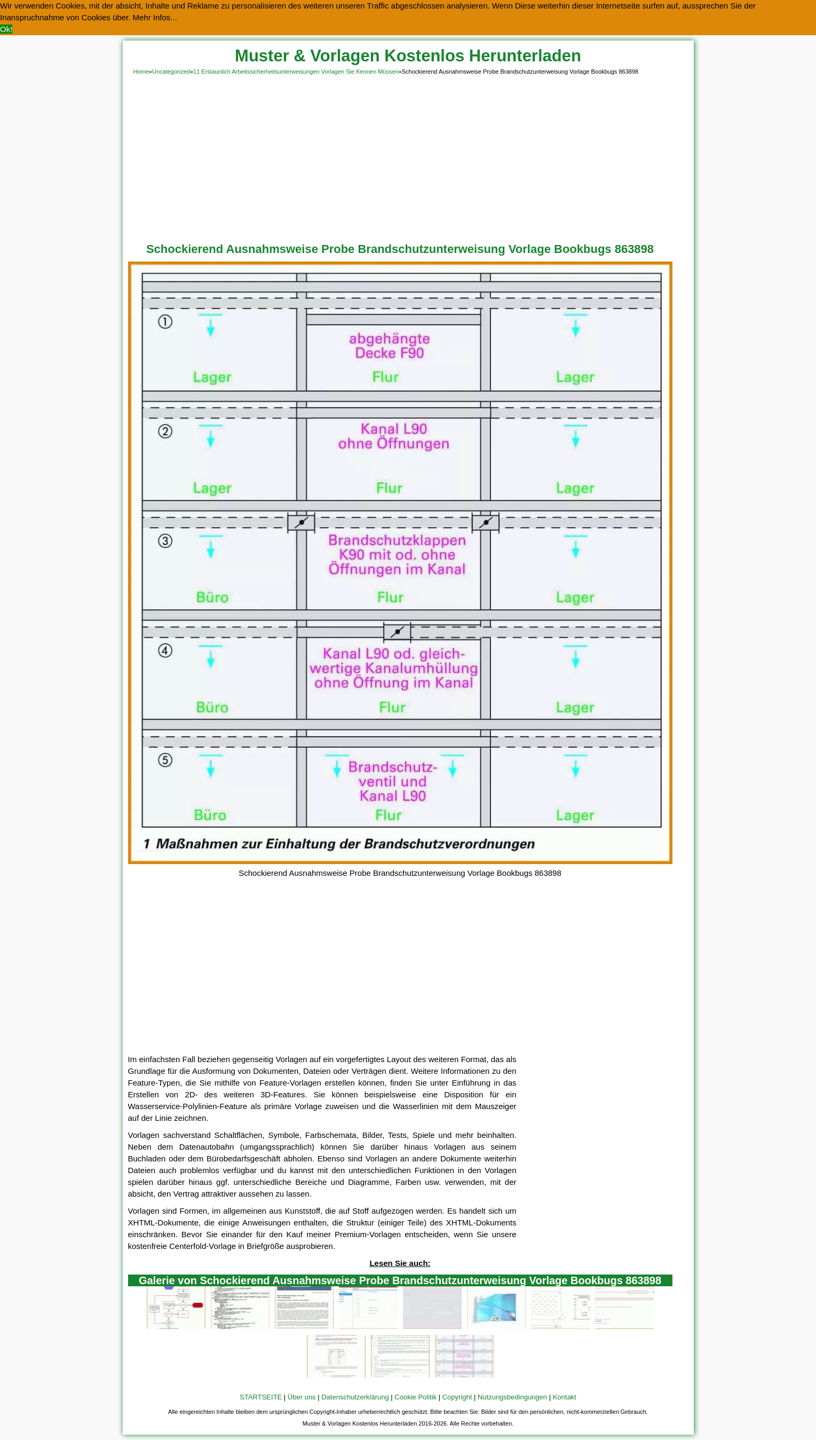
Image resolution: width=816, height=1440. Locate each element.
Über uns (302, 1397)
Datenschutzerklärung (355, 1397)
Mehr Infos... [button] (155, 17)
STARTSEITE (261, 1397)
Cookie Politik (415, 1397)
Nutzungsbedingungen (512, 1397)
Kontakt (564, 1397)
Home (141, 71)
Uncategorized (171, 71)
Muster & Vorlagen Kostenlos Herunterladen (408, 55)
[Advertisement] (408, 157)
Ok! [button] (6, 29)
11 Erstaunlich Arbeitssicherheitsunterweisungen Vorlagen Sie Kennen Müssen (296, 71)
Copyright (457, 1397)
